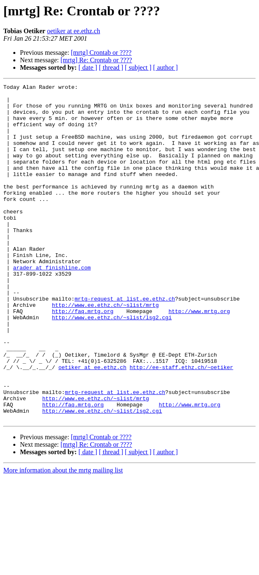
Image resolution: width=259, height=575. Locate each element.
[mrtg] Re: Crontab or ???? (96, 60)
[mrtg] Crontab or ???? (101, 52)
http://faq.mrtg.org (82, 357)
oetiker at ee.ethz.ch (73, 30)
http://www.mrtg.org (199, 357)
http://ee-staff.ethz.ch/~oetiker (181, 424)
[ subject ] (138, 67)
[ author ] (165, 67)
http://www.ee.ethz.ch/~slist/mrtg (105, 349)
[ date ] (87, 67)
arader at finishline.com (51, 304)
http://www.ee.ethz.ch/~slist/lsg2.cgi (112, 364)
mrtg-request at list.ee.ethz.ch (125, 342)
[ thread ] (111, 67)
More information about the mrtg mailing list (63, 537)
